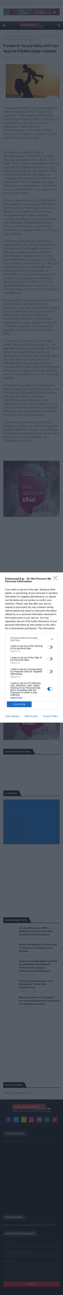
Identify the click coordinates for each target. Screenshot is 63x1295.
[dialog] (31, 647)
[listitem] (31, 639)
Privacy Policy (50, 716)
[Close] (56, 579)
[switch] (50, 647)
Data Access (31, 716)
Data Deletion (12, 716)
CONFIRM (19, 704)
